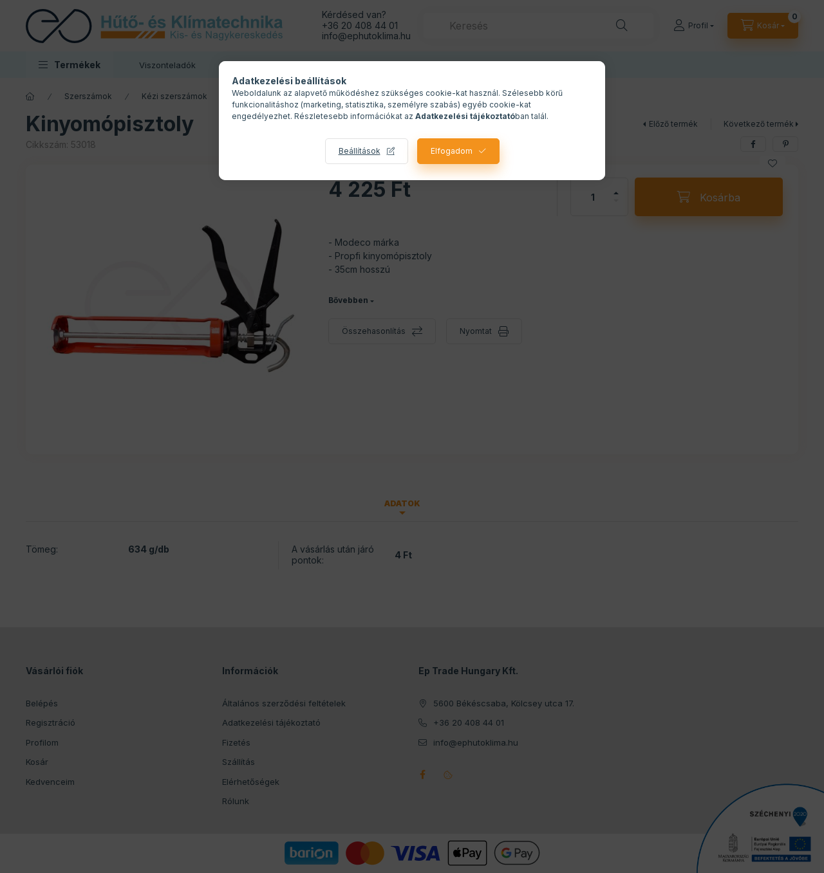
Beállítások (359, 151)
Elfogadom (452, 151)
